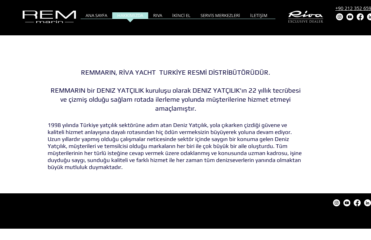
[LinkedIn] (367, 202)
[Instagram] (339, 16)
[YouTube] (349, 16)
